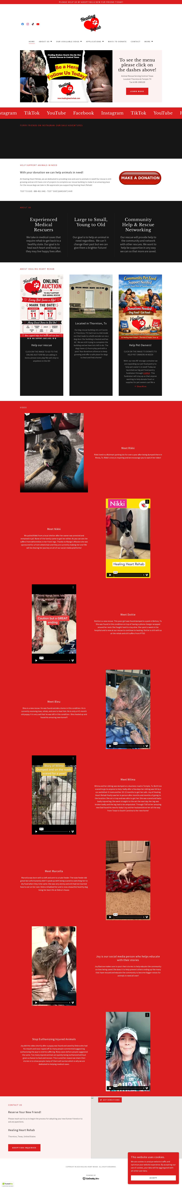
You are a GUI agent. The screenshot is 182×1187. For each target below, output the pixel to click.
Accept (153, 1178)
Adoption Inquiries (24, 1148)
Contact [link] (136, 41)
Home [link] (32, 41)
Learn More (137, 91)
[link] (22, 24)
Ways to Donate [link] (117, 41)
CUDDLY (146, 373)
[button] (45, 41)
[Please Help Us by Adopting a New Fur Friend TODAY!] (91, 2)
